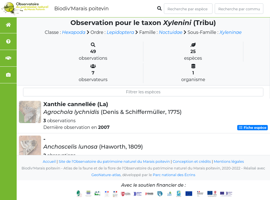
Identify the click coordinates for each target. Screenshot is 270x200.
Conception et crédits (192, 161)
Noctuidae (170, 32)
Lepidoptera (120, 32)
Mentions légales (229, 161)
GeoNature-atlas (106, 175)
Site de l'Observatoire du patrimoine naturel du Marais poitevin (114, 161)
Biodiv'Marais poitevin (81, 9)
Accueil (49, 161)
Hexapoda (73, 32)
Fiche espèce (252, 128)
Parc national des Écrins (174, 175)
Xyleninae (230, 32)
